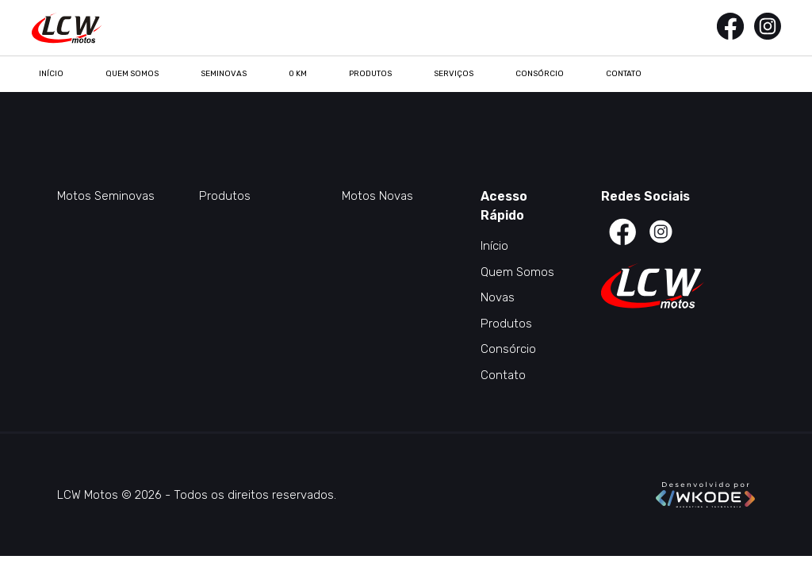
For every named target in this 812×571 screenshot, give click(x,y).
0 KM (298, 74)
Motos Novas (377, 196)
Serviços (453, 74)
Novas (498, 297)
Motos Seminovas (106, 196)
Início (51, 74)
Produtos (370, 74)
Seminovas (224, 74)
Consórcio (539, 74)
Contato (624, 74)
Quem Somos (132, 74)
